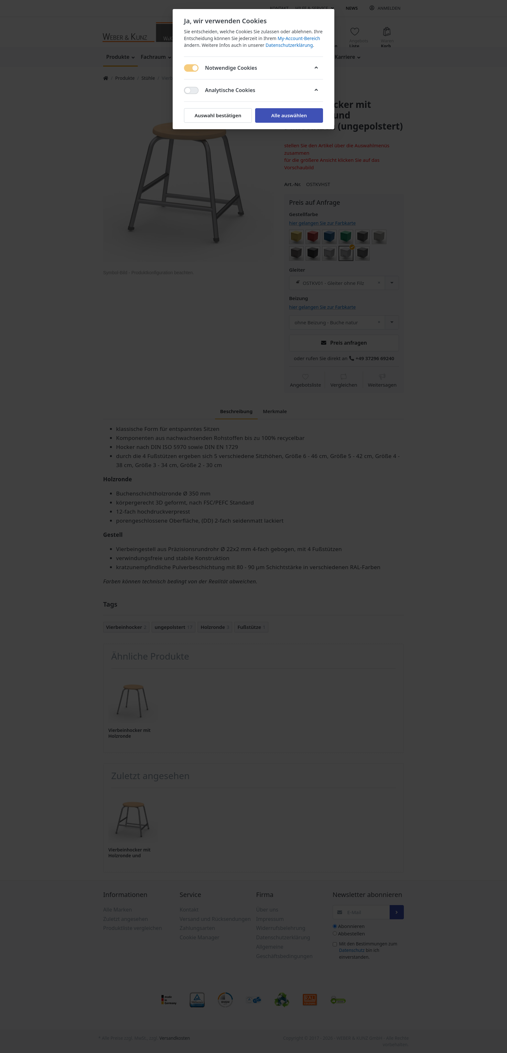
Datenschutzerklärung (289, 45)
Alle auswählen (289, 115)
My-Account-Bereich (299, 38)
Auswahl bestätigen (218, 115)
